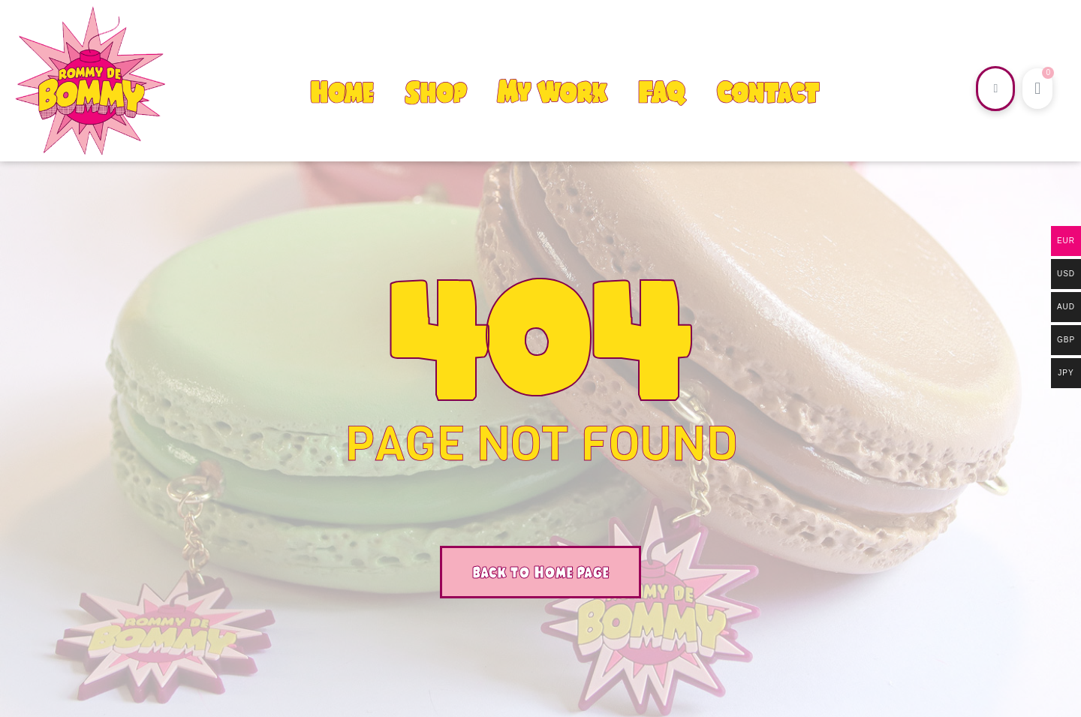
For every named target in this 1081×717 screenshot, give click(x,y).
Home (341, 92)
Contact (767, 92)
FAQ (661, 92)
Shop (435, 92)
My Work (552, 92)
